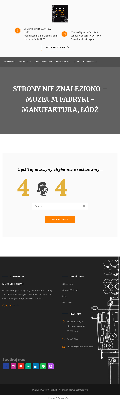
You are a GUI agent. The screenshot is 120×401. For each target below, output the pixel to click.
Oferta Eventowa (43, 61)
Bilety (65, 296)
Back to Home (60, 219)
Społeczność (63, 61)
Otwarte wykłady (70, 290)
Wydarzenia (25, 61)
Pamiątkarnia (90, 61)
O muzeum (67, 284)
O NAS (76, 61)
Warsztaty (67, 302)
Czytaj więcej (10, 304)
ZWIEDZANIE (9, 61)
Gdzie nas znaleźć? (57, 47)
